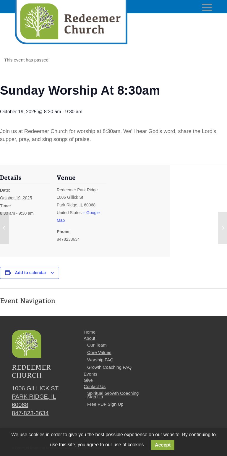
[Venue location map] (145, 215)
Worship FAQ (100, 359)
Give (88, 380)
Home (89, 331)
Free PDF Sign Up (105, 404)
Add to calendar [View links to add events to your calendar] (30, 272)
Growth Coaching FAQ (109, 367)
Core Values (99, 352)
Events (90, 373)
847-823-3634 (30, 413)
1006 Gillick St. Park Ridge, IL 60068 (35, 396)
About (89, 338)
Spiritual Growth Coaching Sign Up (113, 395)
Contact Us (95, 386)
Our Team (97, 344)
